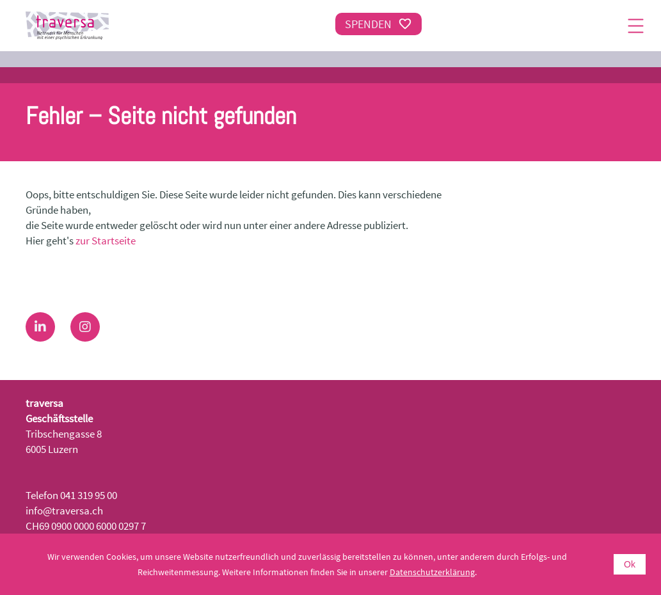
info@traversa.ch (64, 511)
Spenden (378, 24)
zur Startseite (106, 241)
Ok (629, 564)
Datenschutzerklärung (432, 572)
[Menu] (635, 25)
